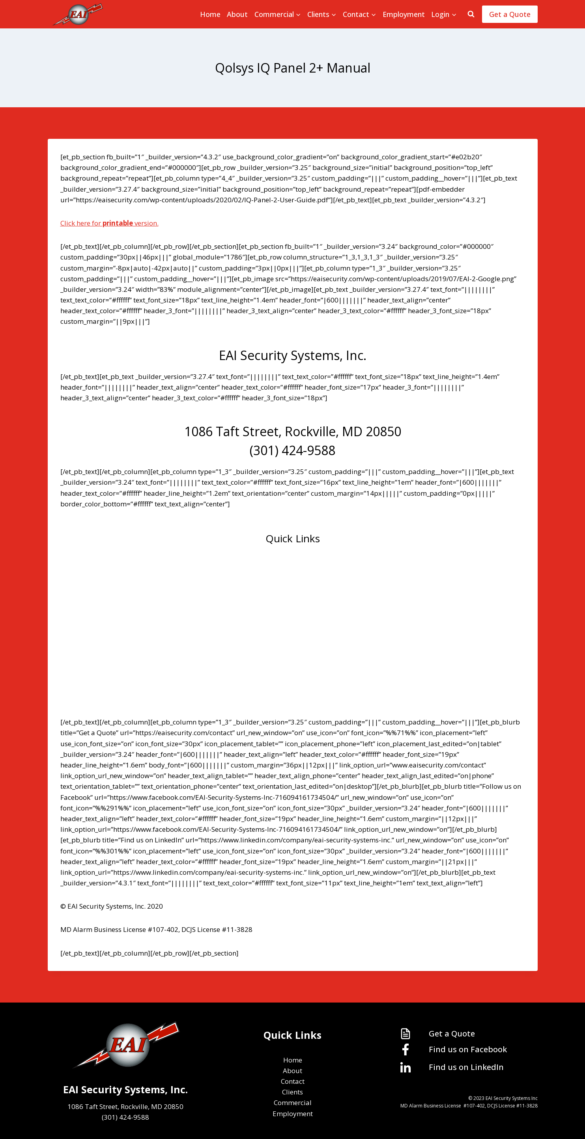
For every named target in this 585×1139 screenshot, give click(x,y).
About (237, 14)
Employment (404, 14)
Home (210, 14)
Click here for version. (109, 223)
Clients (292, 628)
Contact (293, 605)
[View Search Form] (471, 14)
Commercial (293, 652)
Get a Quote (510, 14)
